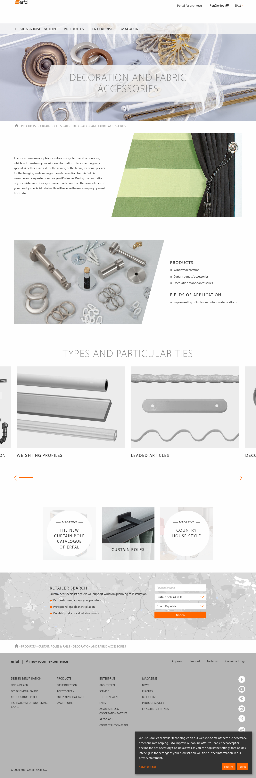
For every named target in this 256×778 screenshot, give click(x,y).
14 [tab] (215, 477)
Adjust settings (147, 766)
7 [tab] (113, 477)
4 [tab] (70, 477)
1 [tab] (26, 477)
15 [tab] (230, 477)
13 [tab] (201, 477)
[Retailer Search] (227, 28)
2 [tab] (40, 477)
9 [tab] (143, 477)
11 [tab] (172, 477)
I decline (229, 766)
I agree (242, 766)
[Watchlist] (216, 28)
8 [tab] (128, 477)
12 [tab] (186, 477)
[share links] (241, 730)
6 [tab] (99, 477)
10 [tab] (157, 477)
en (238, 5)
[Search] (239, 28)
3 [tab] (55, 477)
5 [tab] (84, 477)
